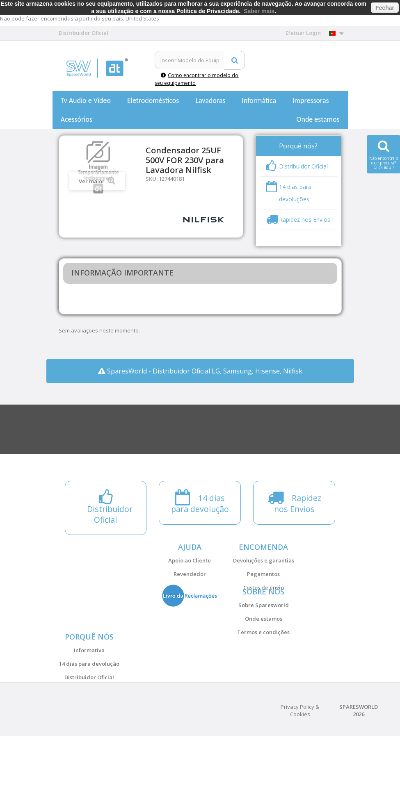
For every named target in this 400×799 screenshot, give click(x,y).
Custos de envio (263, 587)
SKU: (152, 178)
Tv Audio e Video (86, 100)
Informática (259, 100)
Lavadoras (210, 100)
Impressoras (311, 100)
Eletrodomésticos (153, 100)
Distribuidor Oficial (89, 719)
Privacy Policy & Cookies (300, 773)
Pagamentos (263, 574)
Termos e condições (263, 653)
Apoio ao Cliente (189, 560)
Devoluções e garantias (263, 560)
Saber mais (259, 11)
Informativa (89, 692)
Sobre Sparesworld (263, 626)
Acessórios (77, 119)
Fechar (384, 8)
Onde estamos (318, 119)
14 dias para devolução (89, 706)
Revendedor (190, 574)
